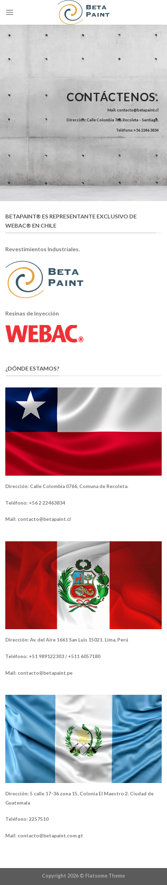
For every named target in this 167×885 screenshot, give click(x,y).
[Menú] (9, 12)
